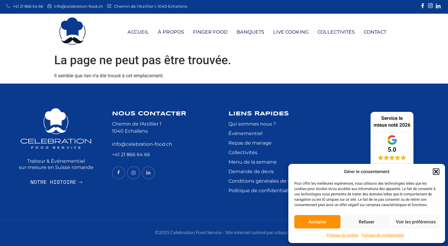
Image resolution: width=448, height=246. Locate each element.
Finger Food (210, 32)
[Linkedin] (438, 6)
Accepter (317, 222)
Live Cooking (291, 32)
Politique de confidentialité (383, 235)
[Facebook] (422, 6)
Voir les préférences (416, 222)
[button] (436, 172)
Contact (375, 32)
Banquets (250, 32)
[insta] (133, 172)
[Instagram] (430, 6)
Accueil (138, 32)
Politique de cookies (343, 235)
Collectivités (336, 32)
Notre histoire (56, 181)
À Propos (171, 32)
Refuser (366, 222)
